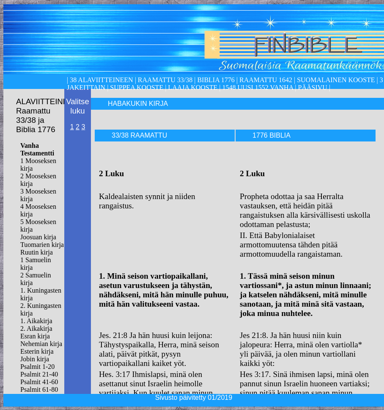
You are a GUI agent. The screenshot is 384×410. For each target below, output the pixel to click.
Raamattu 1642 (266, 79)
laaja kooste (191, 87)
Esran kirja (35, 336)
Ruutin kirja (36, 252)
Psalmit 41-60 (39, 381)
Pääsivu (312, 87)
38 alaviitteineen (100, 79)
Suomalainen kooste (336, 79)
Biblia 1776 (215, 79)
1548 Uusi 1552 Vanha (256, 87)
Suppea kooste (137, 87)
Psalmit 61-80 (39, 389)
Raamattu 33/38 (165, 79)
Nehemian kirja (41, 343)
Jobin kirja (34, 359)
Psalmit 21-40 (39, 374)
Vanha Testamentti (37, 149)
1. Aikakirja (36, 320)
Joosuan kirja (38, 237)
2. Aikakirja (36, 328)
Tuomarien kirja (42, 244)
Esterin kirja (37, 351)
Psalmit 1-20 (37, 366)
